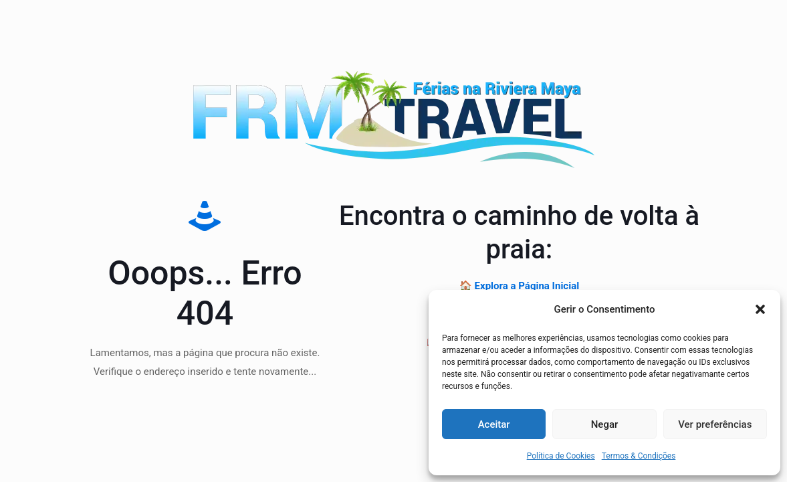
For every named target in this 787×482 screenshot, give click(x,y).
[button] (760, 309)
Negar (605, 424)
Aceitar (494, 424)
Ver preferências (715, 424)
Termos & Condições (639, 456)
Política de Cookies (561, 456)
